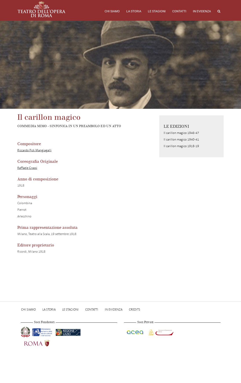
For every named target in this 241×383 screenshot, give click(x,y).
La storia (133, 11)
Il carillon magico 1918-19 (181, 146)
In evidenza (202, 11)
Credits (134, 309)
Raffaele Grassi (27, 168)
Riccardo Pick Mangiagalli (34, 150)
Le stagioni (157, 11)
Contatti (179, 11)
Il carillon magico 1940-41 (181, 139)
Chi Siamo (112, 11)
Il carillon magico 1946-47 (181, 133)
